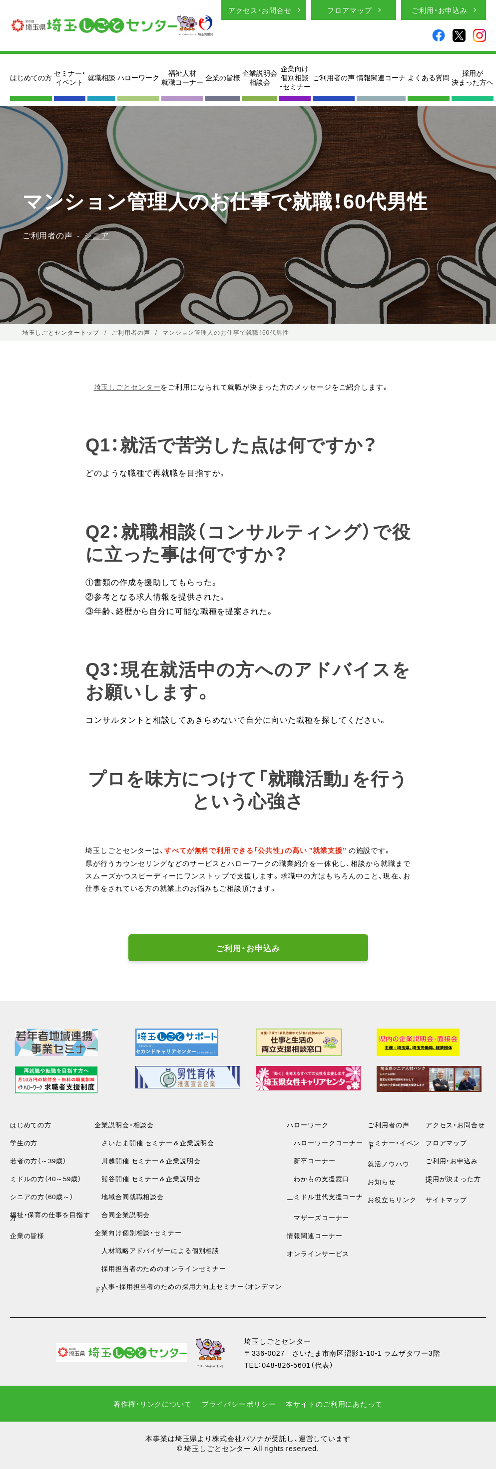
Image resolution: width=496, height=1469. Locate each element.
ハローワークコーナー (325, 1142)
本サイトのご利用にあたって (334, 1404)
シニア (96, 235)
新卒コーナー (311, 1160)
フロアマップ (349, 10)
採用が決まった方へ (473, 77)
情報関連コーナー (314, 1235)
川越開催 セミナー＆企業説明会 (147, 1160)
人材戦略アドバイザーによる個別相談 (156, 1250)
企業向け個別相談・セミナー (295, 77)
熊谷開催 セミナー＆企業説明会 (147, 1178)
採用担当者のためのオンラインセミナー (160, 1268)
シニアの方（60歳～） (41, 1196)
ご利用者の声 (334, 77)
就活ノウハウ (388, 1163)
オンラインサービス (318, 1253)
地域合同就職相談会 (129, 1196)
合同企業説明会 (122, 1214)
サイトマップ (446, 1199)
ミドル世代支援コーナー (325, 1198)
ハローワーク (138, 77)
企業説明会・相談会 (124, 1124)
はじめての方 (31, 77)
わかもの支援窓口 (318, 1178)
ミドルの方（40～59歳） (45, 1178)
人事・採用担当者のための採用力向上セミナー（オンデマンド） (188, 1287)
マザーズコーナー (318, 1217)
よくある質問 (429, 77)
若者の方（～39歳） (38, 1160)
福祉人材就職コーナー (182, 77)
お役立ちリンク (392, 1199)
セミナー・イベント (69, 77)
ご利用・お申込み (440, 10)
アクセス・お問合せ (260, 10)
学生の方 (24, 1142)
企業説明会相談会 (259, 77)
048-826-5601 (286, 1365)
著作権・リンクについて (152, 1404)
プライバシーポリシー (239, 1404)
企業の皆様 (222, 77)
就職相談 (101, 77)
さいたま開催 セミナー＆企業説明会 (154, 1142)
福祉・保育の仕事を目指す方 (50, 1216)
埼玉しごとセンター (127, 387)
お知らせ (382, 1181)
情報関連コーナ (381, 77)
